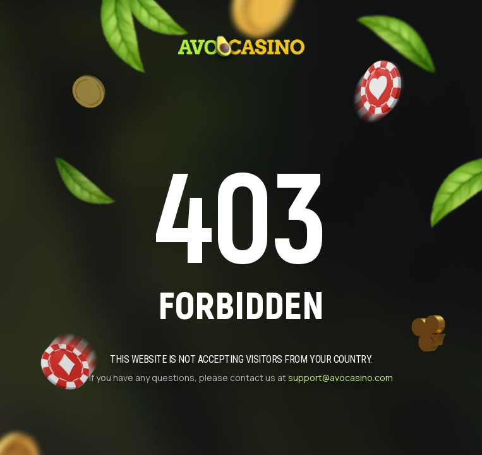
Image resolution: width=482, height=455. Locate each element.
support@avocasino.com (340, 378)
